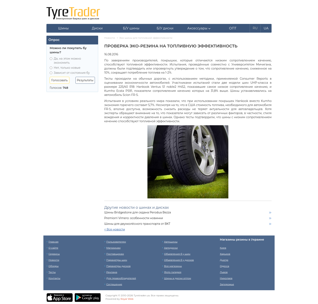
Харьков (225, 253)
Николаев (226, 278)
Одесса (224, 266)
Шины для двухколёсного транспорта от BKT (137, 224)
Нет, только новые (65, 68)
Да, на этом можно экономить (65, 60)
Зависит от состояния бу (70, 73)
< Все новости (114, 229)
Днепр (224, 259)
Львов (224, 272)
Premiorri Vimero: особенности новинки (133, 218)
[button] (199, 28)
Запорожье (227, 284)
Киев (223, 247)
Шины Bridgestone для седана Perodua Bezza (137, 212)
